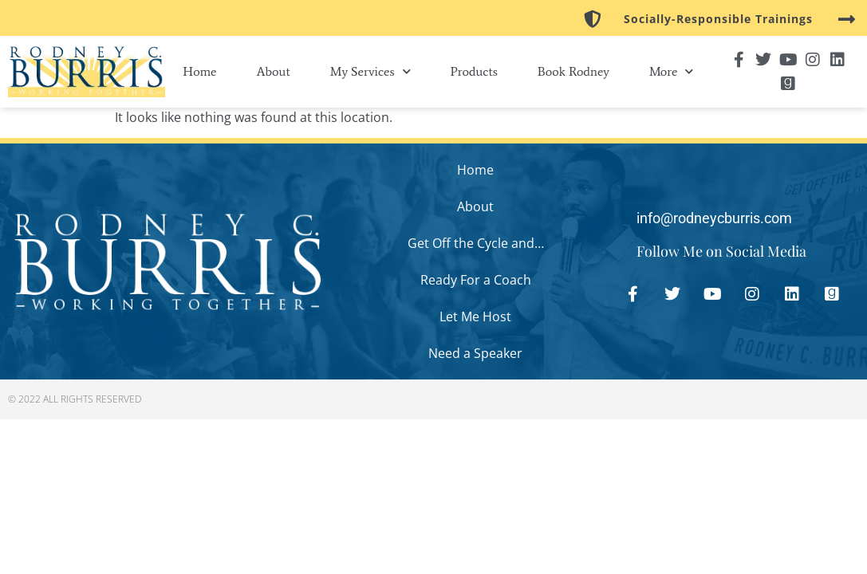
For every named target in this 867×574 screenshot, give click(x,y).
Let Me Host (475, 316)
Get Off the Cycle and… (476, 243)
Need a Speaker (475, 353)
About (273, 71)
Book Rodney (573, 71)
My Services (370, 71)
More (671, 71)
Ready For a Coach (475, 280)
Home (199, 71)
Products (474, 71)
